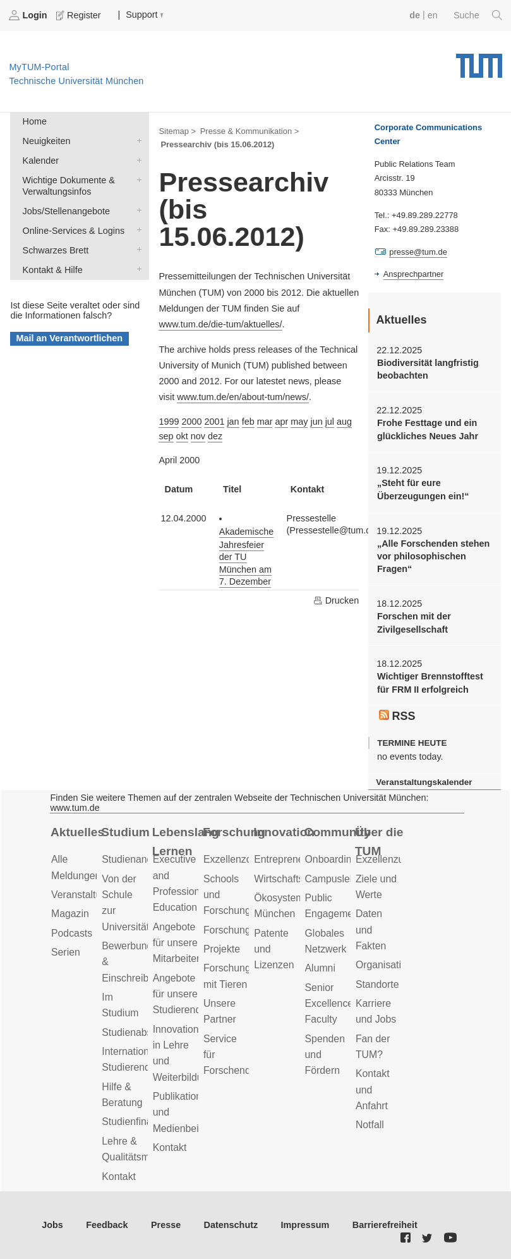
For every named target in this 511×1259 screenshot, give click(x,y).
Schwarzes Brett (136, 249)
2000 (191, 422)
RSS (397, 716)
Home (35, 121)
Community (337, 832)
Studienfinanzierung (146, 1121)
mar (265, 422)
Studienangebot (137, 859)
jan (233, 422)
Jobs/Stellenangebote (136, 210)
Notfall (370, 1124)
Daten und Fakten (371, 929)
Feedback (107, 1225)
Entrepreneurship (292, 859)
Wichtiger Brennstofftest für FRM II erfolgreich (430, 682)
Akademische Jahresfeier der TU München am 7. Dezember (246, 556)
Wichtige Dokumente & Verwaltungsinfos (136, 179)
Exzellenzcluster (239, 859)
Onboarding (331, 859)
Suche (478, 15)
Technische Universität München (479, 61)
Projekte (221, 949)
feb (248, 422)
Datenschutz (231, 1225)
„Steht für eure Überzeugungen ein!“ (423, 489)
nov (198, 436)
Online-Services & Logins (136, 229)
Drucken (336, 600)
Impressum (305, 1225)
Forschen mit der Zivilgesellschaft (414, 622)
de (414, 15)
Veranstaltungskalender (424, 782)
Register (79, 15)
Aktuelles (77, 832)
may (299, 422)
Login (29, 15)
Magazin (70, 913)
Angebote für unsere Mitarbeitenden (186, 942)
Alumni (320, 968)
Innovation (284, 832)
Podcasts (71, 933)
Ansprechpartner (413, 274)
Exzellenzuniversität (400, 859)
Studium (125, 832)
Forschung (234, 832)
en (433, 15)
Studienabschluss (141, 1032)
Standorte (377, 984)
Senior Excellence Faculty (329, 1003)
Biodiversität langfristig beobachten (428, 369)
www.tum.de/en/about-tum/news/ (243, 397)
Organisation (384, 964)
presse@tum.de (418, 252)
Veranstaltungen (87, 894)
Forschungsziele (239, 930)
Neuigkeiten (136, 140)
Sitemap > (177, 131)
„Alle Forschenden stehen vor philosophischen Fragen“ (433, 556)
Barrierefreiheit (385, 1225)
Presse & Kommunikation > (249, 131)
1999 (169, 422)
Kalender (136, 159)
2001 (214, 422)
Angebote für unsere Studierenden (182, 994)
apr (281, 422)
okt (182, 436)
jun (316, 422)
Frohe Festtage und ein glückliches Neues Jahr (427, 429)
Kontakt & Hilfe (136, 268)
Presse (166, 1225)
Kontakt (119, 1176)
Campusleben (336, 878)
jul (329, 422)
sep (166, 436)
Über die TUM (379, 841)
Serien (65, 952)
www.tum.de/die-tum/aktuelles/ (220, 324)
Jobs (52, 1225)
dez (215, 436)
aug (344, 422)
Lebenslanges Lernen (185, 841)
